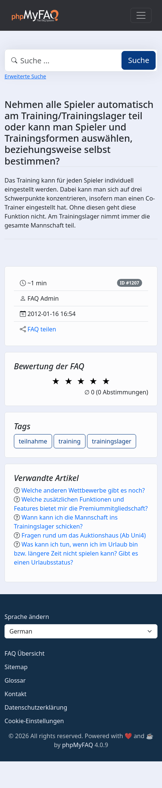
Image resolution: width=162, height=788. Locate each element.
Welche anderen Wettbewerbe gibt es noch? (83, 490)
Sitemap (16, 667)
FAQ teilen (41, 329)
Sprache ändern (26, 617)
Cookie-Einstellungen (34, 721)
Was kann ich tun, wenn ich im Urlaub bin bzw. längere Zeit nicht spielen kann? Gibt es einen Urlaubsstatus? (76, 553)
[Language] (81, 631)
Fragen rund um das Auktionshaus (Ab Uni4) (83, 535)
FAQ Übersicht (24, 653)
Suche (138, 60)
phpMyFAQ (77, 745)
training (69, 441)
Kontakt (15, 694)
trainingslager (111, 441)
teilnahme (33, 441)
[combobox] (81, 60)
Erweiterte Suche (25, 76)
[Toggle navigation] (141, 15)
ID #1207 (129, 283)
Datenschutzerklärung (35, 707)
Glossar (15, 680)
